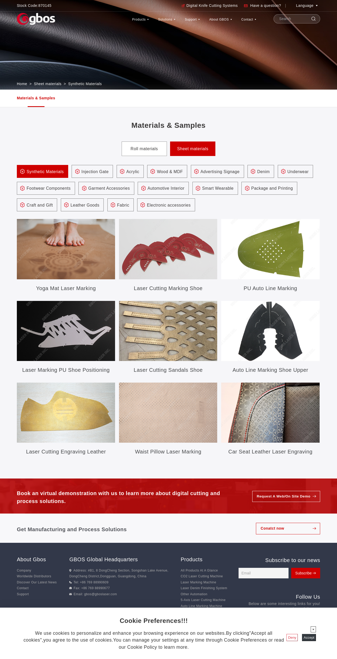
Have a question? (265, 5)
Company (24, 571)
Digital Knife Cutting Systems (212, 5)
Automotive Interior (210, 189)
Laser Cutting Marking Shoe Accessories (168, 289)
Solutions (136, 22)
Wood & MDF (174, 171)
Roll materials (144, 149)
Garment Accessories (151, 189)
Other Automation (194, 595)
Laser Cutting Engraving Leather (66, 452)
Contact (245, 22)
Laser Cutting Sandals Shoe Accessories (168, 371)
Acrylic (136, 171)
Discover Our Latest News (37, 583)
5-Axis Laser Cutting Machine (203, 601)
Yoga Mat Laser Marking (66, 289)
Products (102, 22)
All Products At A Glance (199, 571)
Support (170, 22)
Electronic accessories (233, 205)
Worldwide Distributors (34, 577)
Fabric (187, 205)
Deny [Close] (292, 638)
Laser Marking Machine (198, 583)
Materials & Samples (36, 98)
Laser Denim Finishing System (204, 589)
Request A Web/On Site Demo (282, 497)
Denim (270, 171)
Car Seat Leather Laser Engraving (270, 452)
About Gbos (31, 560)
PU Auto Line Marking (270, 289)
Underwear (38, 189)
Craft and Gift (101, 205)
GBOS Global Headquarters (103, 560)
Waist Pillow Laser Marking (168, 452)
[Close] (313, 629)
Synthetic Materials (85, 84)
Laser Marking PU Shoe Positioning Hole (66, 371)
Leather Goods (147, 205)
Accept (309, 638)
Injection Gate (97, 171)
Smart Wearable (263, 189)
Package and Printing (48, 205)
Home (22, 84)
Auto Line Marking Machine (201, 607)
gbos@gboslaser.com (100, 595)
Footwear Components (89, 189)
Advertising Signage (225, 171)
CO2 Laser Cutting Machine (202, 577)
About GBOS (207, 22)
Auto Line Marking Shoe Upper (270, 371)
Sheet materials (48, 84)
